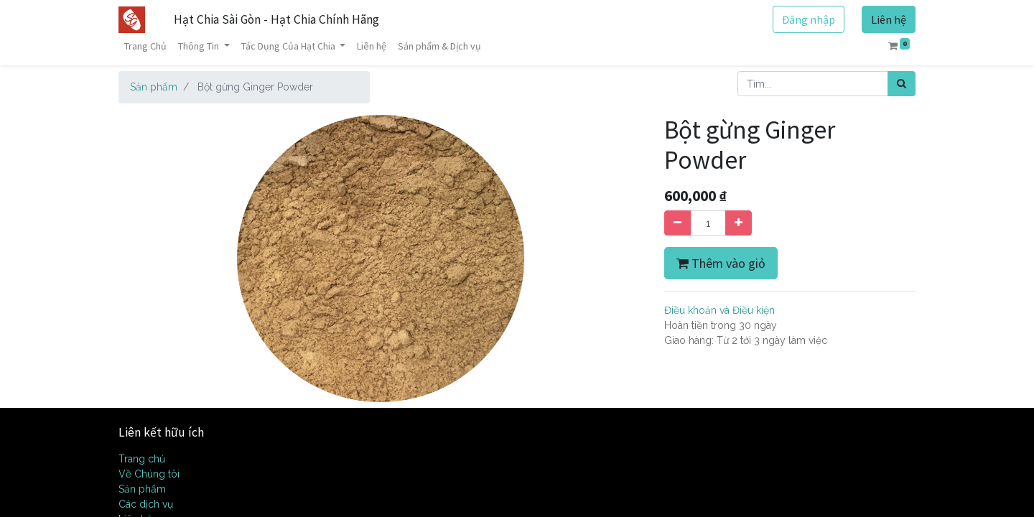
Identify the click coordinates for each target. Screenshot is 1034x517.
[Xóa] (677, 223)
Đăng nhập (808, 19)
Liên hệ (888, 19)
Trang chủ (141, 459)
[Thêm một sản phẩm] (738, 223)
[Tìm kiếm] (902, 83)
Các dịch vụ (145, 504)
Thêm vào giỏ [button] (720, 263)
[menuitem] (145, 46)
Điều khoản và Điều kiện (719, 310)
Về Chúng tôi (149, 474)
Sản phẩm (153, 87)
